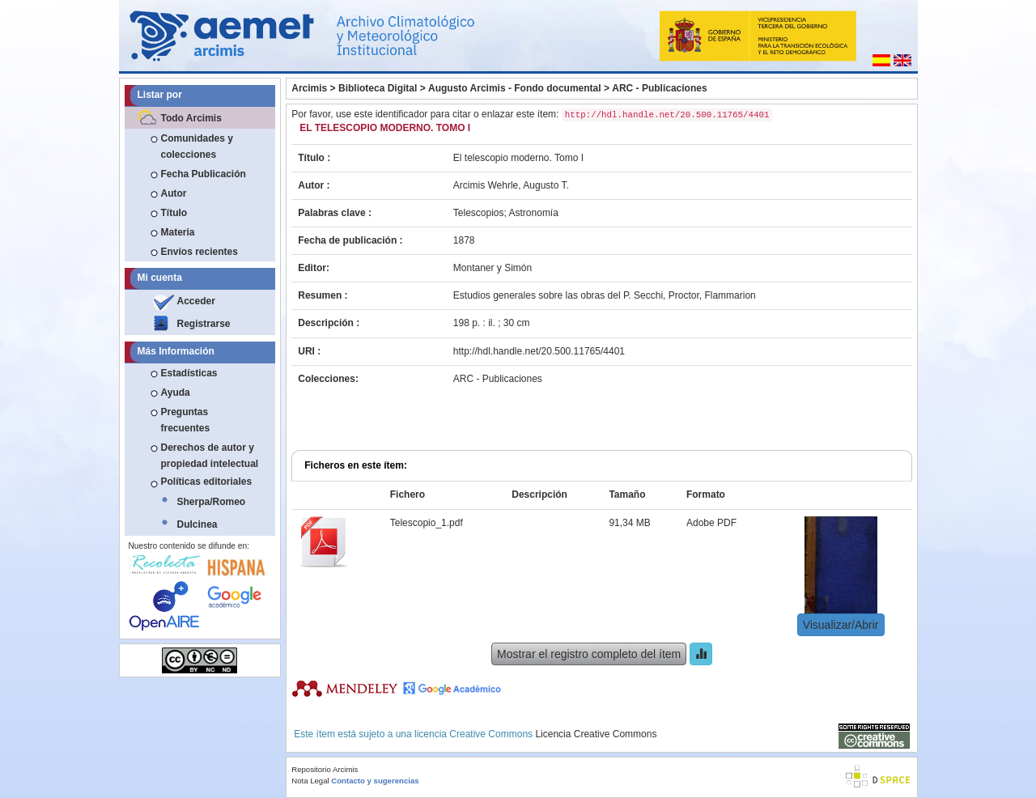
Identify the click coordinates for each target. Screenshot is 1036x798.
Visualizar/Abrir (841, 624)
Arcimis (309, 88)
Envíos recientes (199, 251)
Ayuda (175, 392)
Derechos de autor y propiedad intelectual (210, 455)
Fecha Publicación (203, 174)
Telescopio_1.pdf (426, 522)
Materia (178, 232)
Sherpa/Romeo (211, 501)
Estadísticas (189, 373)
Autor (174, 193)
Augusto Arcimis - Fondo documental (514, 88)
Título (174, 213)
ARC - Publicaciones (659, 88)
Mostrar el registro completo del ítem (589, 653)
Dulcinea (197, 524)
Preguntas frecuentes (185, 420)
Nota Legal (310, 780)
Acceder (196, 301)
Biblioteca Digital (377, 88)
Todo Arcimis (191, 118)
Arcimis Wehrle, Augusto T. (511, 185)
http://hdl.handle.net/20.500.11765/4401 (539, 351)
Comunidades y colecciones (197, 146)
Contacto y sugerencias (374, 780)
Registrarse (204, 323)
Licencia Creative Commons (595, 734)
